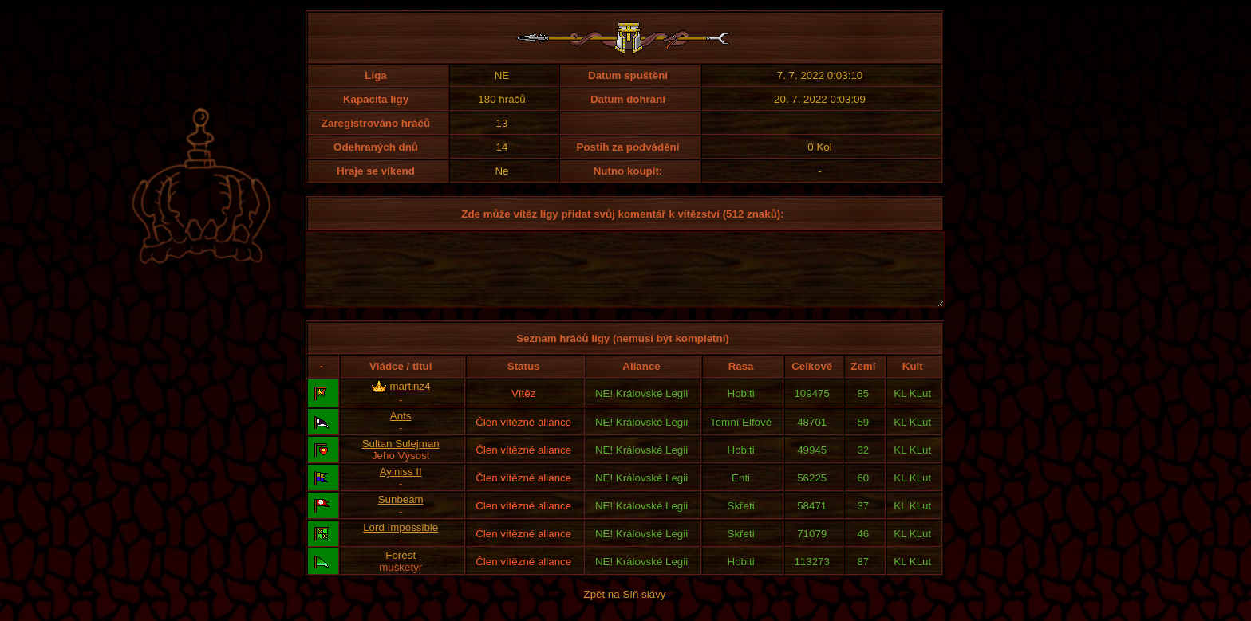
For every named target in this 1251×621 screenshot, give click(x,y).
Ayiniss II (401, 486)
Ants (401, 430)
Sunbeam (401, 514)
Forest (400, 570)
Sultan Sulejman (401, 458)
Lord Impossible (400, 542)
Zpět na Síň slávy (625, 609)
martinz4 (410, 401)
